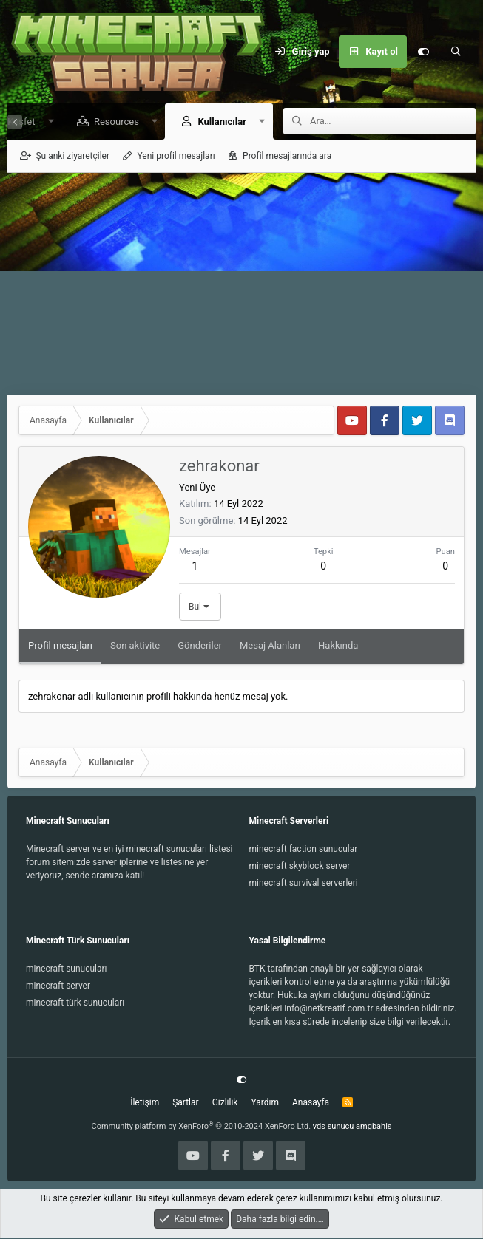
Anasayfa (310, 1103)
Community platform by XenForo (201, 1127)
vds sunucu (333, 1127)
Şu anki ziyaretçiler (72, 156)
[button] (45, 122)
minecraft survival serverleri (303, 883)
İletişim (144, 1103)
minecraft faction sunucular (303, 849)
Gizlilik (225, 1103)
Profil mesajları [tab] (60, 646)
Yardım (265, 1103)
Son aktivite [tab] (135, 646)
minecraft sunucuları (66, 969)
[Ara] (455, 51)
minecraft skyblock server (300, 866)
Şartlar (185, 1103)
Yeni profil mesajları (176, 156)
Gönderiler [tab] (200, 646)
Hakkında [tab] (338, 646)
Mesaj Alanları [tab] (270, 646)
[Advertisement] (241, 284)
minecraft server (58, 986)
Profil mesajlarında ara (287, 156)
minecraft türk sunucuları (75, 1003)
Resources (111, 122)
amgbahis (373, 1127)
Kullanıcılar (216, 122)
